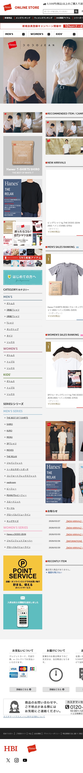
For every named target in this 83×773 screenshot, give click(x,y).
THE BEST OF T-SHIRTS (17, 418)
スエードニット (14, 502)
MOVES (10, 450)
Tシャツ (10, 323)
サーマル (11, 508)
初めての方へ (8, 733)
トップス (11, 362)
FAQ (29, 733)
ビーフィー (11, 489)
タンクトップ (13, 329)
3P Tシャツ (12, 443)
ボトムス (11, 303)
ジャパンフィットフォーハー (19, 541)
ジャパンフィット (15, 463)
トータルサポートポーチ (17, 469)
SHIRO (10, 424)
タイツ (10, 336)
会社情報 (37, 733)
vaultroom (11, 482)
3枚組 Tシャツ (13, 310)
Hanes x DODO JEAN (16, 534)
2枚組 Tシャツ (13, 316)
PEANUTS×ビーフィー (17, 495)
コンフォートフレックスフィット (21, 476)
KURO (9, 431)
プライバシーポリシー (51, 733)
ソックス (11, 342)
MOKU (10, 437)
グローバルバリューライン (18, 515)
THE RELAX (12, 456)
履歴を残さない (55, 572)
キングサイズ (13, 521)
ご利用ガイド (21, 733)
